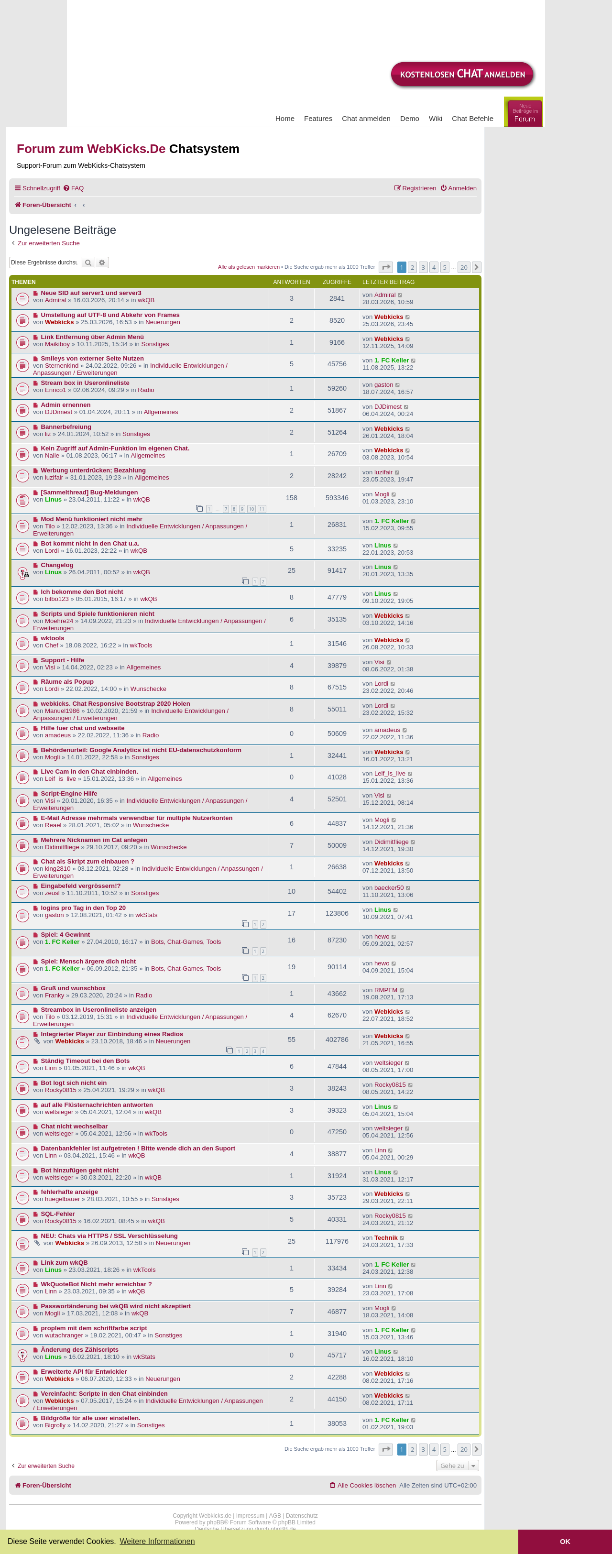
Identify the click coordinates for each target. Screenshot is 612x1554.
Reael (53, 825)
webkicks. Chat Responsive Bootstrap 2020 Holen (115, 703)
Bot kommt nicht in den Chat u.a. (90, 543)
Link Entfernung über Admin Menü (92, 336)
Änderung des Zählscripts (80, 1349)
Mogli (382, 494)
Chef (51, 645)
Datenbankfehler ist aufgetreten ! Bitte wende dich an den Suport (138, 1148)
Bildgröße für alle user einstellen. (91, 1418)
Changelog (57, 565)
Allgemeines (161, 412)
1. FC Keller (391, 360)
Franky (54, 995)
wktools (53, 638)
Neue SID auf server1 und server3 (91, 292)
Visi (50, 667)
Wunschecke (148, 688)
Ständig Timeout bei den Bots (85, 1060)
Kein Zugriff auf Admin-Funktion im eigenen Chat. (115, 448)
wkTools (141, 645)
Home (285, 118)
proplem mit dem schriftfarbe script (94, 1328)
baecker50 (389, 887)
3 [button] (423, 267)
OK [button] (565, 1541)
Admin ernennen (66, 404)
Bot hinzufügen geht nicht (80, 1170)
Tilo (50, 526)
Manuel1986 (62, 710)
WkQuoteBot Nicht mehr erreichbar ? (96, 1284)
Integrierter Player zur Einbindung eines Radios (112, 1034)
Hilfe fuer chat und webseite (83, 728)
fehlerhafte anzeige (69, 1191)
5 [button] (445, 267)
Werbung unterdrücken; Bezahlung (93, 470)
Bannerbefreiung (66, 426)
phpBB (215, 1522)
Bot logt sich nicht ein (74, 1082)
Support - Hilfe (63, 660)
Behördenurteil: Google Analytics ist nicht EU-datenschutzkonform (141, 750)
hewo (382, 936)
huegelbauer (62, 1199)
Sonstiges (155, 344)
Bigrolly (55, 1425)
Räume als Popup (67, 681)
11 (262, 509)
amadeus (58, 735)
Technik (386, 1237)
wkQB (146, 300)
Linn (51, 1068)
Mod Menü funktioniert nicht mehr (91, 519)
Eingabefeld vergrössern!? (81, 885)
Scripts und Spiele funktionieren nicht (97, 613)
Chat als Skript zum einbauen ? (88, 861)
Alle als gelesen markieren (249, 267)
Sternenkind (61, 365)
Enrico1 (55, 390)
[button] (386, 267)
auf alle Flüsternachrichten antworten (97, 1104)
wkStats (146, 915)
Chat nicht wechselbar (74, 1126)
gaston (383, 384)
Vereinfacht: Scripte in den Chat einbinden (104, 1393)
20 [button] (464, 267)
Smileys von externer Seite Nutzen (92, 358)
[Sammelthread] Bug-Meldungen (89, 492)
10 (251, 509)
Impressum (250, 1515)
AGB (275, 1515)
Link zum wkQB (64, 1262)
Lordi (52, 550)
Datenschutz (302, 1515)
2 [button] (412, 267)
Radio (146, 390)
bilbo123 (57, 598)
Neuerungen (162, 322)
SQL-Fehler (58, 1213)
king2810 (58, 868)
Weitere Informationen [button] (157, 1541)
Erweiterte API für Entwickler (84, 1371)
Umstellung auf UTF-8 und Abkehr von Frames (110, 314)
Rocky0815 (60, 1090)
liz (48, 434)
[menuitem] (73, 188)
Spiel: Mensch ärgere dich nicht (88, 961)
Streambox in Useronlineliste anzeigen (99, 1009)
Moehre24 (59, 620)
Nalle (52, 455)
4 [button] (434, 267)
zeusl (52, 893)
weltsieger (388, 1062)
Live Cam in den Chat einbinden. (90, 771)
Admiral (55, 300)
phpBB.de (283, 1529)
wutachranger (64, 1335)
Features (318, 118)
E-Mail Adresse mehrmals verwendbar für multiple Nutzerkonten (137, 817)
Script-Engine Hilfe (69, 793)
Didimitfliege (62, 847)
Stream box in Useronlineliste (85, 382)
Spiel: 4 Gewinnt (65, 934)
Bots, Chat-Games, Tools (186, 941)
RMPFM (385, 990)
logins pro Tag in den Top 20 (83, 907)
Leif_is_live (60, 778)
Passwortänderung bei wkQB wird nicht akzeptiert (116, 1306)
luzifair (54, 477)
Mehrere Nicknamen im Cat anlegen (94, 839)
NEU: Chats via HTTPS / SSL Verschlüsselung (109, 1235)
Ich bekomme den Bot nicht (82, 591)
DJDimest (58, 412)
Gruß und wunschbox (73, 988)
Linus (53, 499)
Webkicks (59, 322)
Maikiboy (57, 344)
